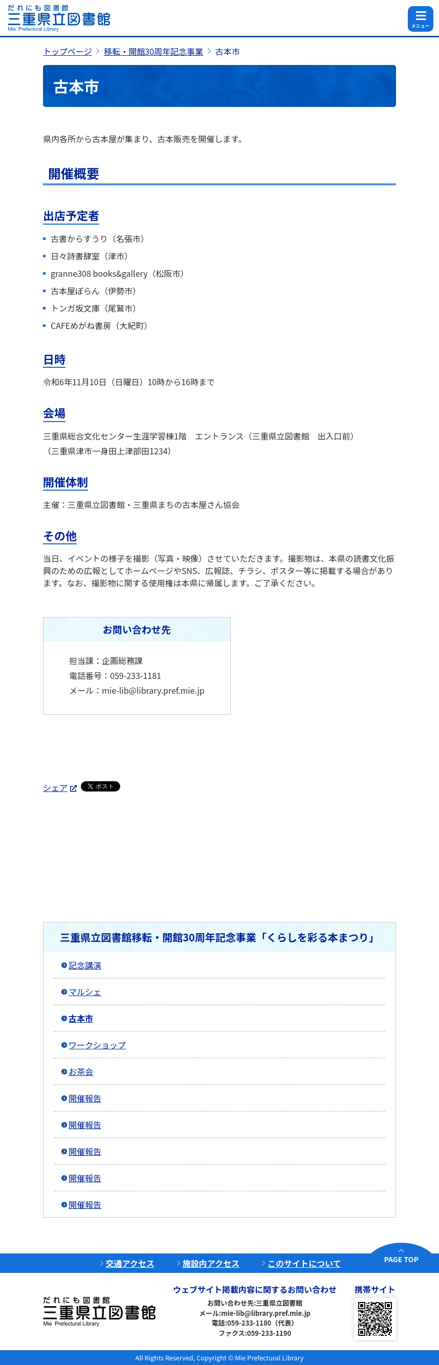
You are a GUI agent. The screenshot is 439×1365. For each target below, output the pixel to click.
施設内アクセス (211, 1263)
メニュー (420, 26)
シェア (55, 787)
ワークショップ (97, 1045)
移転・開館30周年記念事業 (153, 51)
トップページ (67, 51)
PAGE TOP (401, 1259)
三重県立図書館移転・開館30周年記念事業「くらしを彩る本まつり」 (219, 937)
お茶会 (81, 1071)
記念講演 (85, 965)
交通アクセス (130, 1263)
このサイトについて (304, 1263)
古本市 (81, 1018)
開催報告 (85, 1098)
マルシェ (85, 991)
